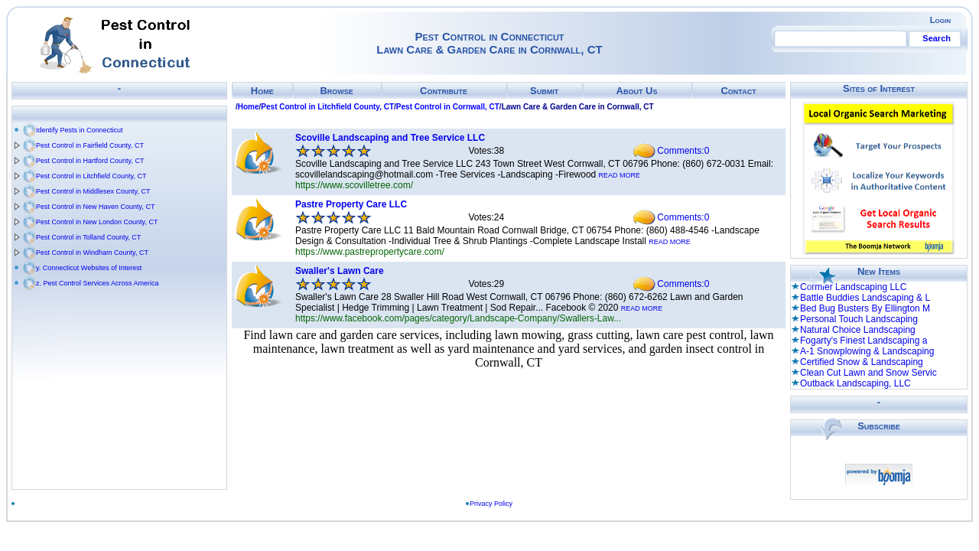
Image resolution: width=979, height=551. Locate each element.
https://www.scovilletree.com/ (354, 185)
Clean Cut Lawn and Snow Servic (868, 372)
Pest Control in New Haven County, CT (95, 206)
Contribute (443, 90)
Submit (544, 90)
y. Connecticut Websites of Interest (88, 268)
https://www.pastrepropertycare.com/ (369, 251)
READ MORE (620, 175)
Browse (336, 90)
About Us (637, 90)
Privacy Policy (491, 503)
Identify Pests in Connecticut (79, 130)
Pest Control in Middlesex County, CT (93, 191)
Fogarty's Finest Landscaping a (863, 340)
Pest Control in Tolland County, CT (88, 237)
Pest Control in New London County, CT (97, 222)
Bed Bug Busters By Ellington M (865, 308)
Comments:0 (683, 150)
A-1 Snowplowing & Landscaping (867, 351)
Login (940, 19)
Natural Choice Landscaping (858, 329)
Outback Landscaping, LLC (855, 383)
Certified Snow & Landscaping (861, 362)
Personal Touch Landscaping (859, 319)
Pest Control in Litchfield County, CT (91, 176)
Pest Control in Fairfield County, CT (90, 145)
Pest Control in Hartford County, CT (90, 161)
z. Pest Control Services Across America (97, 283)
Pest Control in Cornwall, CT (447, 107)
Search (936, 38)
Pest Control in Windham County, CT (92, 252)
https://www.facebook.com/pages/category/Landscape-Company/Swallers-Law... (458, 318)
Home (262, 90)
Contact (738, 90)
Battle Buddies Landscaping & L (865, 297)
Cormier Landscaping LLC (853, 287)
